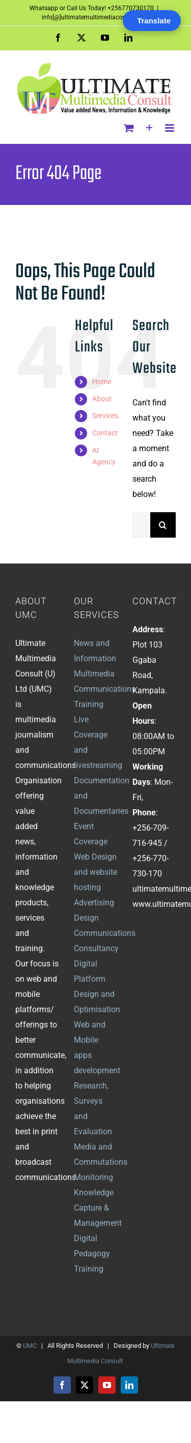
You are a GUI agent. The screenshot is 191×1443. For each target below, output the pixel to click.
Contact (105, 433)
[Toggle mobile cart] (129, 128)
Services (105, 415)
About (102, 399)
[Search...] (141, 525)
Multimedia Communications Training (104, 689)
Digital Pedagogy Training (92, 1253)
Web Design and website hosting (95, 872)
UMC (30, 1345)
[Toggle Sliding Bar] (149, 128)
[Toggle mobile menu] (170, 128)
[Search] (163, 525)
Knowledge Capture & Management (98, 1208)
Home (101, 381)
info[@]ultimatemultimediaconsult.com (96, 17)
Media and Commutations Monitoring (100, 1162)
